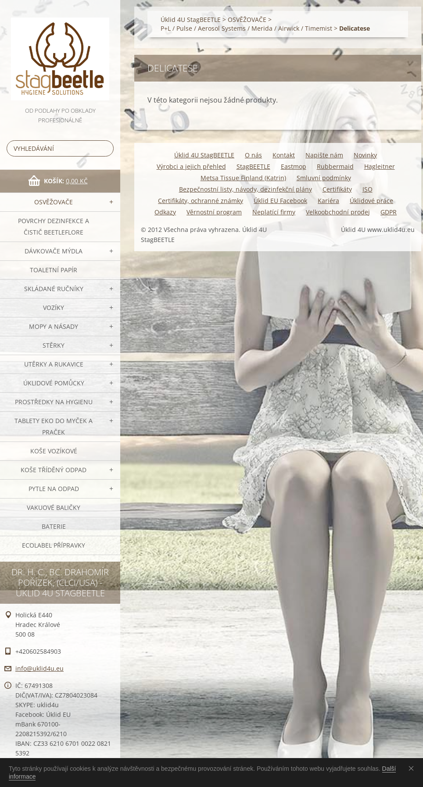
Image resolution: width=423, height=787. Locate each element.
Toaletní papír (53, 270)
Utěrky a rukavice (53, 364)
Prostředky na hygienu (54, 402)
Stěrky (54, 345)
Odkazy (165, 212)
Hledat (105, 148)
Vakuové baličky (53, 507)
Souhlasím (413, 768)
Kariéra (328, 200)
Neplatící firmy (273, 212)
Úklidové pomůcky (53, 383)
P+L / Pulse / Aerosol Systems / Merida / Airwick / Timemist (246, 28)
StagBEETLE (253, 166)
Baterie (54, 526)
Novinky (365, 155)
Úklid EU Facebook (280, 200)
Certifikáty (337, 189)
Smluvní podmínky (324, 178)
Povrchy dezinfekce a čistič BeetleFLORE (53, 226)
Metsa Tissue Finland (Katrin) (243, 178)
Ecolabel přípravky (53, 545)
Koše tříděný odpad (53, 470)
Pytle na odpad (54, 488)
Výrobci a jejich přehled (191, 166)
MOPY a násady (53, 326)
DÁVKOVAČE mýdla (53, 251)
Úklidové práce (371, 200)
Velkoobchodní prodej (338, 212)
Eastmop (293, 166)
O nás (253, 155)
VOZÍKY (53, 307)
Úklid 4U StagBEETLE (191, 19)
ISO (367, 189)
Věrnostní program (214, 212)
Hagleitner (379, 166)
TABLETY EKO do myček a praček (53, 426)
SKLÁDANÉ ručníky (53, 289)
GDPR (388, 212)
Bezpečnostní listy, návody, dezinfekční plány (245, 189)
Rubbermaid (335, 166)
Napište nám (324, 155)
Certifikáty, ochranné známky (200, 200)
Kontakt (283, 155)
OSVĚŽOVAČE (53, 202)
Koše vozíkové (53, 451)
